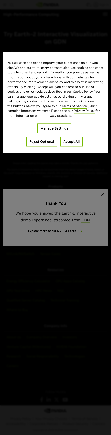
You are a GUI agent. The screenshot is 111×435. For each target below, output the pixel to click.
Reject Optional (41, 142)
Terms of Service (74, 106)
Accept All (71, 142)
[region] (55, 102)
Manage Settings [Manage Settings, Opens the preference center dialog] (54, 128)
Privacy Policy (84, 111)
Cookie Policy (83, 92)
